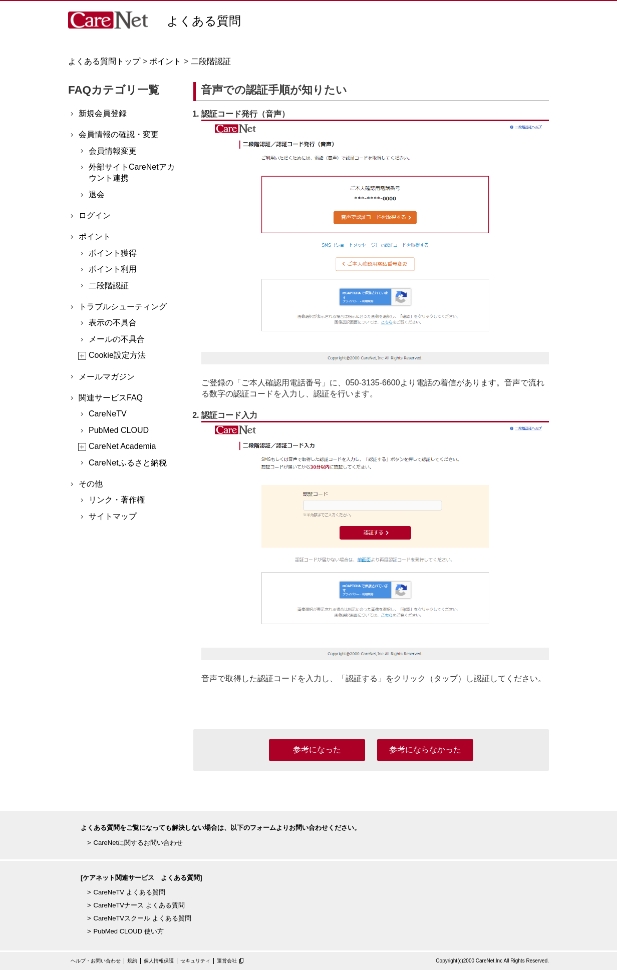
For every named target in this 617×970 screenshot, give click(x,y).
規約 (132, 960)
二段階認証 (211, 61)
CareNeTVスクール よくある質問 (142, 918)
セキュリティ (195, 960)
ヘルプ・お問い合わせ (96, 960)
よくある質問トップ (104, 61)
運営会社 (227, 960)
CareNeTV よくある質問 (129, 892)
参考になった (317, 749)
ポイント (165, 61)
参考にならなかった (425, 749)
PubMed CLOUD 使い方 (129, 931)
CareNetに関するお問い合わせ (138, 842)
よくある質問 (204, 21)
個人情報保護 (159, 960)
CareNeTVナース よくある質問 (139, 905)
